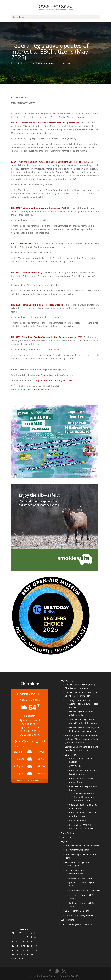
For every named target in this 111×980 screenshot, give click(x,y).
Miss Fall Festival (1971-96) (82, 878)
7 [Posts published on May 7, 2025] (20, 941)
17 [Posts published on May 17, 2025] (32, 945)
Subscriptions (67, 919)
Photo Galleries (68, 833)
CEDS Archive (75, 766)
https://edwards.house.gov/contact (34, 389)
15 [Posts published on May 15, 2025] (24, 945)
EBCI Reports (71, 754)
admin (17, 63)
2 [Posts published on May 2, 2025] (27, 937)
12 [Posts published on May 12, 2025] (13, 945)
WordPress (76, 976)
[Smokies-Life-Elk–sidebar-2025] (54, 570)
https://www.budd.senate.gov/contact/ (54, 380)
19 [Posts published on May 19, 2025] (13, 950)
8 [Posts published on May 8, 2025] (23, 941)
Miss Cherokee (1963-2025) (82, 873)
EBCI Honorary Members (77, 910)
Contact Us (66, 837)
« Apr (13, 958)
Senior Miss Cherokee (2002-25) (84, 890)
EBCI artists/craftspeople (77, 849)
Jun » (20, 958)
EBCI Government (69, 681)
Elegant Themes (49, 976)
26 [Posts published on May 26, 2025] (13, 954)
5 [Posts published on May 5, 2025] (12, 941)
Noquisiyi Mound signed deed (79, 915)
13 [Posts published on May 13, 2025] (17, 945)
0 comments (64, 63)
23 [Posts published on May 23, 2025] (28, 950)
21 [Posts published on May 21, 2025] (20, 950)
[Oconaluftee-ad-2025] (51, 654)
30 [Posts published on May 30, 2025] (28, 954)
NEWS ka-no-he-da (47, 63)
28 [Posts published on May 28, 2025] (20, 954)
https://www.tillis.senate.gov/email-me (54, 375)
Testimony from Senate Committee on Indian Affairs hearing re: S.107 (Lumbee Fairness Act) (82, 739)
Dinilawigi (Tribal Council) (77, 700)
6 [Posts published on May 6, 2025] (16, 941)
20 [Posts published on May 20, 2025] (17, 950)
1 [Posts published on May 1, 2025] (23, 937)
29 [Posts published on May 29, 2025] (24, 954)
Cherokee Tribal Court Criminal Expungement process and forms (84, 797)
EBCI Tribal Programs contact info (77, 924)
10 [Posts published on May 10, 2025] (32, 941)
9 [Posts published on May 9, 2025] (27, 941)
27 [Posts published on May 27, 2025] (17, 954)
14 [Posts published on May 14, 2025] (20, 945)
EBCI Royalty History (74, 870)
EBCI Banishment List (79, 820)
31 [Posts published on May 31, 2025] (32, 954)
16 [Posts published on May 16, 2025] (28, 945)
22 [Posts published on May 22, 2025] (24, 950)
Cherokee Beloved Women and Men (82, 845)
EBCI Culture (67, 842)
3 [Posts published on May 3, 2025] (31, 937)
